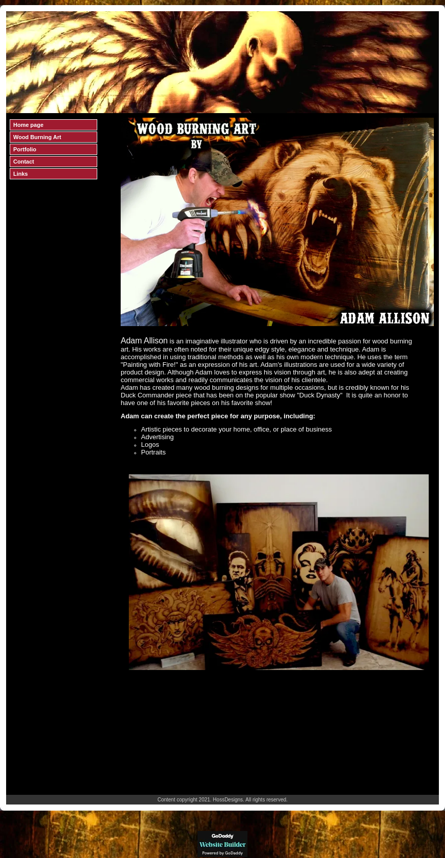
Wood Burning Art (37, 137)
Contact (23, 161)
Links (20, 174)
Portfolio (24, 149)
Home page (28, 125)
